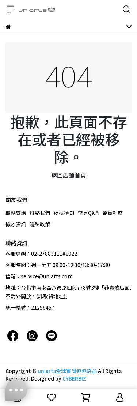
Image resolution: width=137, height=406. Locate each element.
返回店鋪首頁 (68, 175)
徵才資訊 (15, 224)
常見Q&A (88, 212)
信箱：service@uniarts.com (39, 276)
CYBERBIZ (74, 378)
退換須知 (64, 212)
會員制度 (112, 212)
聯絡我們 (40, 212)
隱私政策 (40, 224)
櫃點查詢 (15, 212)
